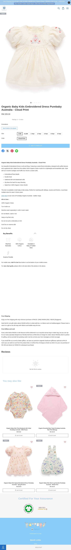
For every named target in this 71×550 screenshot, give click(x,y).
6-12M (26, 133)
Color (2, 138)
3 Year (46, 133)
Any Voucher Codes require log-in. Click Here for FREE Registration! (34, 3)
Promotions (4, 124)
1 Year (32, 133)
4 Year (52, 133)
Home (35, 543)
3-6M (19, 133)
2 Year (39, 133)
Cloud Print (21, 138)
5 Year (59, 133)
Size (2, 133)
